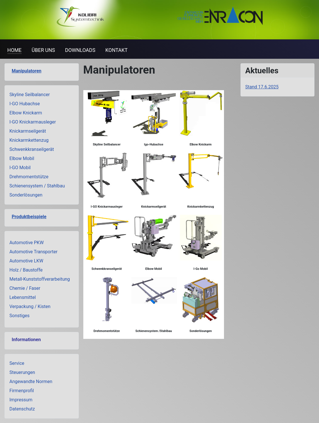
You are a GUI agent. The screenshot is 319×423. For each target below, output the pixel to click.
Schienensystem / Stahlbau (37, 186)
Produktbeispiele (29, 216)
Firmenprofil (21, 390)
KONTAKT (116, 50)
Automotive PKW (26, 242)
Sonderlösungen (26, 195)
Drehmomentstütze (29, 176)
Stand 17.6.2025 (262, 87)
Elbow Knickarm (25, 113)
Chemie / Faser (24, 288)
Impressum (21, 399)
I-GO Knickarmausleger (32, 122)
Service (16, 363)
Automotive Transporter (33, 251)
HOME (14, 50)
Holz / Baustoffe (26, 270)
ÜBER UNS (43, 50)
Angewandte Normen (30, 381)
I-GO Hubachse (24, 103)
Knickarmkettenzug (29, 140)
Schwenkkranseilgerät (31, 149)
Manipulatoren (26, 71)
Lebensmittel (22, 297)
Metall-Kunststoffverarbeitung (39, 279)
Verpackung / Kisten (30, 306)
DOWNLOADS (80, 50)
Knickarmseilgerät (27, 131)
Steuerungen (22, 372)
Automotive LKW (26, 261)
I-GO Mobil (20, 167)
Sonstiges (19, 315)
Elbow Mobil (21, 158)
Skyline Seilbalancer (29, 94)
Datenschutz (22, 409)
